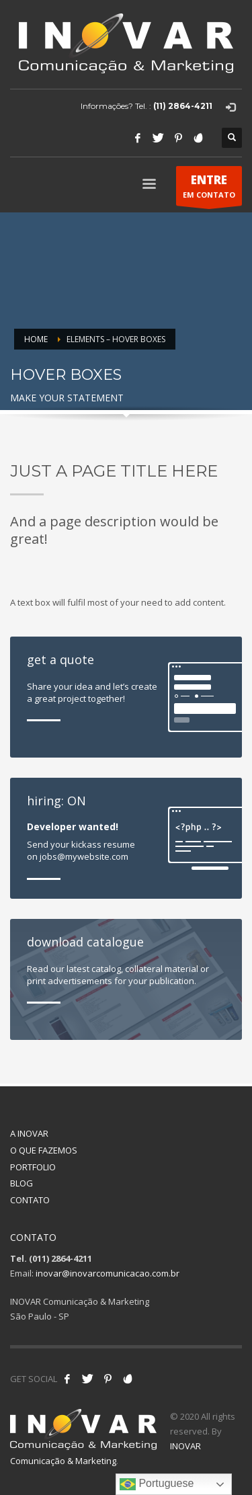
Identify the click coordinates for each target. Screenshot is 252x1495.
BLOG (21, 1183)
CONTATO (30, 1200)
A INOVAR (29, 1133)
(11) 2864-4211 (182, 106)
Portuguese (157, 1484)
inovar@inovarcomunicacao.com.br (107, 1273)
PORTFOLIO (33, 1167)
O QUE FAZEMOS (43, 1150)
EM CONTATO (209, 189)
